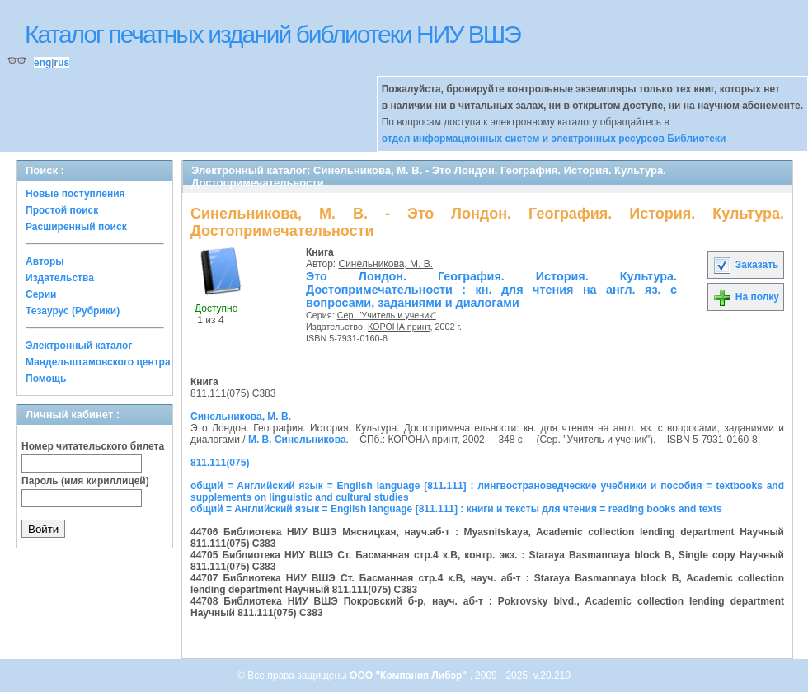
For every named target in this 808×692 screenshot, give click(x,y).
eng (42, 62)
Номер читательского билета (92, 446)
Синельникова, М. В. (386, 264)
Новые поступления (75, 194)
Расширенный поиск (76, 227)
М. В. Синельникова (297, 439)
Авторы (45, 261)
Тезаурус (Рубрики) (73, 311)
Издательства (60, 278)
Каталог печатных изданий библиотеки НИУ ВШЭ (272, 34)
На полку (745, 297)
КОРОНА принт (399, 327)
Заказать (745, 265)
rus (61, 62)
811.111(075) (219, 462)
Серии (41, 294)
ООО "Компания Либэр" (409, 675)
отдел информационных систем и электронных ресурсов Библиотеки (554, 138)
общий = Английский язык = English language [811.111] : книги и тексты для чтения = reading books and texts (456, 509)
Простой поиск (62, 210)
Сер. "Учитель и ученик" (386, 315)
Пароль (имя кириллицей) (85, 481)
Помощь (46, 378)
